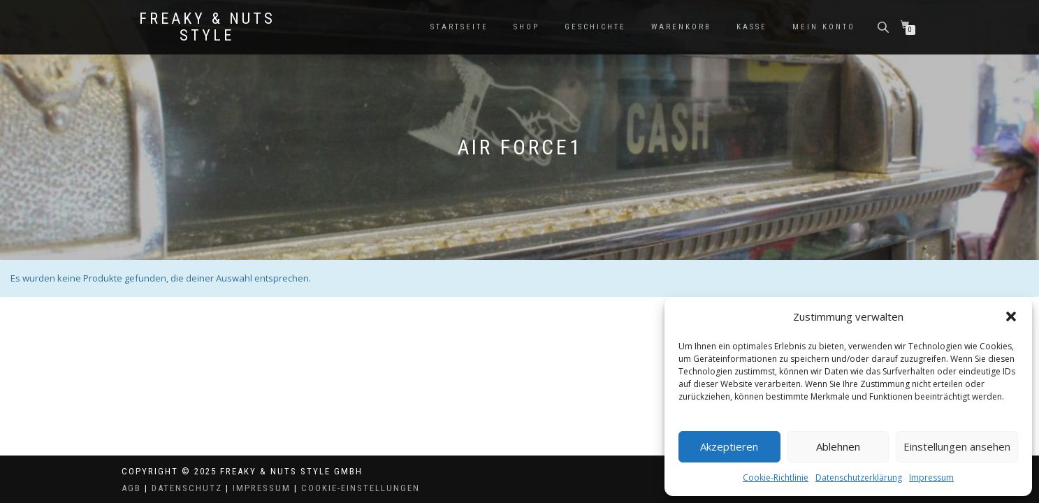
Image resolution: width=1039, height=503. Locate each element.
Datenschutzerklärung (858, 477)
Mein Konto (823, 26)
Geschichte (595, 26)
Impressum (931, 477)
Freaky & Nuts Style (207, 27)
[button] (1011, 316)
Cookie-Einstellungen (360, 488)
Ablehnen (838, 446)
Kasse (751, 26)
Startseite (459, 26)
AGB (131, 488)
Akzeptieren (729, 446)
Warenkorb (681, 26)
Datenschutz (187, 488)
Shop (526, 26)
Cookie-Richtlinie (775, 477)
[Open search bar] (885, 26)
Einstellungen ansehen (956, 446)
